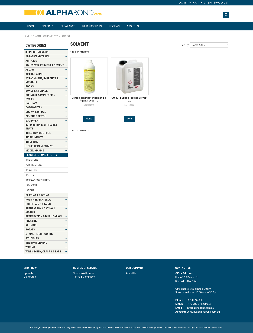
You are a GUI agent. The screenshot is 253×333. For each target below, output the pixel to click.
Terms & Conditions (84, 276)
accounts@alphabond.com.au (203, 311)
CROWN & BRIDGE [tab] (35, 111)
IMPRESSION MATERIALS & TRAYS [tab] (41, 127)
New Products (92, 26)
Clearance (68, 26)
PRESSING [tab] (31, 220)
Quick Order (30, 276)
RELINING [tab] (31, 225)
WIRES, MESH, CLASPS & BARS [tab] (43, 251)
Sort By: (185, 45)
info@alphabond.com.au (200, 307)
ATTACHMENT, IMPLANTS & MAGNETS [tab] (42, 80)
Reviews (114, 26)
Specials (48, 26)
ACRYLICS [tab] (31, 60)
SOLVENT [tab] (31, 185)
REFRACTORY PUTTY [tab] (38, 180)
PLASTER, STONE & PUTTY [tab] (41, 155)
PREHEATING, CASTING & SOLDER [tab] (40, 210)
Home (31, 26)
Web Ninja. (218, 327)
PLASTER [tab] (31, 170)
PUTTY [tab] (30, 175)
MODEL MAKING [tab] (34, 150)
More (89, 119)
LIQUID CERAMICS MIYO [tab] (39, 146)
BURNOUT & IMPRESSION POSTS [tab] (40, 97)
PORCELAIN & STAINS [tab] (38, 204)
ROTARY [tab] (30, 229)
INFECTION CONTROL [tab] (38, 133)
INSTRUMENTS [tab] (34, 137)
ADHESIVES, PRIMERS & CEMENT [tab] (44, 65)
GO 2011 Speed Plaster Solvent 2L (129, 99)
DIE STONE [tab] (32, 159)
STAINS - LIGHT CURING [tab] (39, 234)
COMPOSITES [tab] (33, 107)
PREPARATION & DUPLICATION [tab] (43, 216)
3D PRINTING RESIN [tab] (36, 52)
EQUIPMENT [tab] (32, 120)
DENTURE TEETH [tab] (35, 116)
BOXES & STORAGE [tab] (36, 90)
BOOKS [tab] (29, 86)
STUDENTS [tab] (32, 238)
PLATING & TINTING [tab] (37, 195)
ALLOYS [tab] (30, 69)
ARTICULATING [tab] (34, 74)
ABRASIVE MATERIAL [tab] (37, 56)
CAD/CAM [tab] (31, 103)
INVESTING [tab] (31, 141)
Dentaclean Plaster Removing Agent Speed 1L (89, 99)
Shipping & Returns (83, 273)
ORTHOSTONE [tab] (34, 164)
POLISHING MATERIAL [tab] (38, 199)
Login (182, 2)
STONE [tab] (30, 190)
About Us (133, 26)
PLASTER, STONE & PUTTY (45, 36)
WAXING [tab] (30, 247)
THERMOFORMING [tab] (36, 242)
